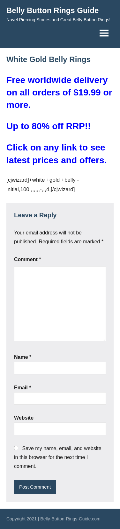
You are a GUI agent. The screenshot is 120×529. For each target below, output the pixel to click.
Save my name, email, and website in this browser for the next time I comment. (57, 457)
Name (22, 357)
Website (24, 418)
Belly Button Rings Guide (52, 10)
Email (22, 387)
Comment (27, 259)
